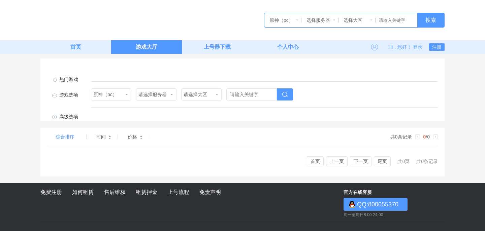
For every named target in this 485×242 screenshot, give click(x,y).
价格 (135, 136)
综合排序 (65, 136)
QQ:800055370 (377, 204)
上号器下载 (217, 47)
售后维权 (115, 192)
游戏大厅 (146, 47)
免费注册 (51, 192)
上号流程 (178, 192)
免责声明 (210, 192)
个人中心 (288, 47)
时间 (103, 136)
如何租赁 (83, 192)
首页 (75, 47)
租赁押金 (146, 192)
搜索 (430, 20)
